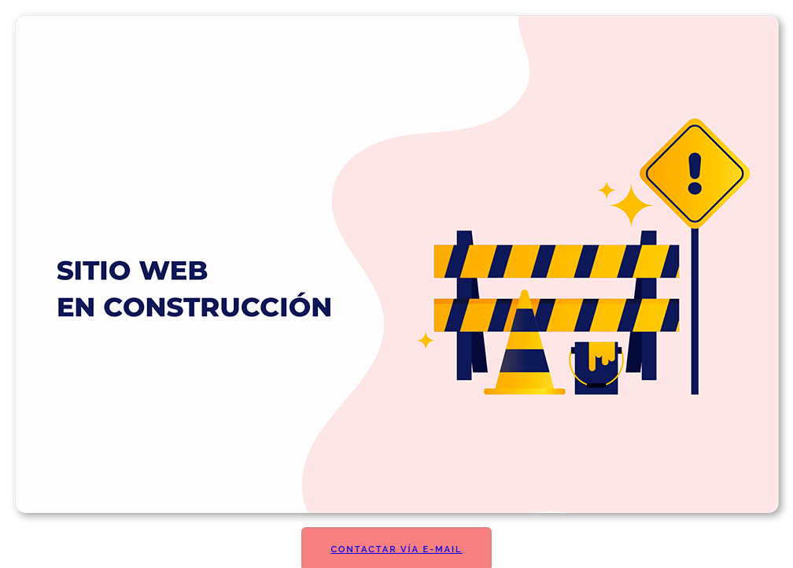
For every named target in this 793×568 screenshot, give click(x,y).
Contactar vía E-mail (396, 549)
